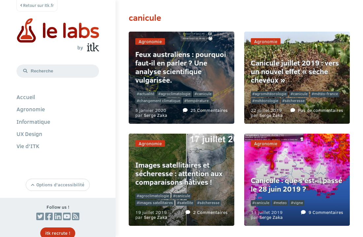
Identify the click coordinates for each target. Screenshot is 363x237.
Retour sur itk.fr (37, 5)
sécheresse (295, 100)
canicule (204, 93)
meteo (281, 202)
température (198, 100)
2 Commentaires (210, 212)
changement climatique (159, 100)
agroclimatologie (175, 93)
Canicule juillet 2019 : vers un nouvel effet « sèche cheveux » (295, 71)
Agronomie (30, 109)
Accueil (25, 97)
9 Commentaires (326, 212)
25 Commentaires (209, 110)
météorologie (266, 100)
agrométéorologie (270, 93)
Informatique (33, 121)
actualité (146, 93)
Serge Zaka (155, 115)
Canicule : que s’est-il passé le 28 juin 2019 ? (296, 184)
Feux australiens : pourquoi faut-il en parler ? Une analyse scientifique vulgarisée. (180, 67)
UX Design (29, 134)
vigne (298, 202)
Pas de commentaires (320, 110)
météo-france (326, 93)
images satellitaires (156, 202)
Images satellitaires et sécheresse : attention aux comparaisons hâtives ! (179, 173)
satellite (186, 202)
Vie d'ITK (28, 146)
